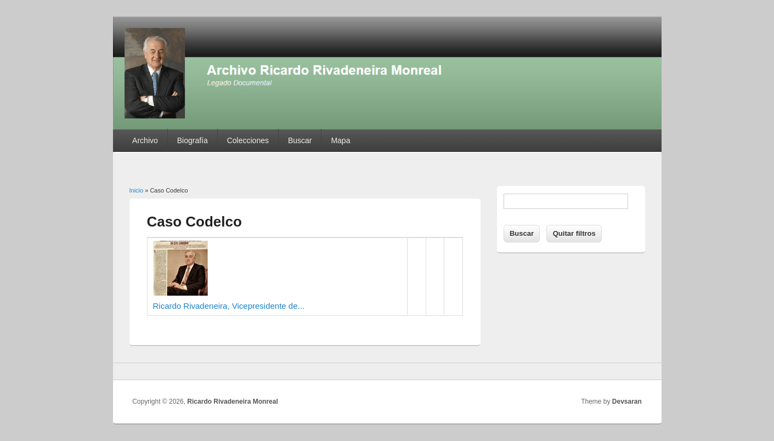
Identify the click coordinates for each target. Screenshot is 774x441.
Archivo (145, 140)
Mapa (340, 140)
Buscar (300, 140)
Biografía (192, 140)
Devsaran (627, 401)
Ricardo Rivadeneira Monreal (232, 401)
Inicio (136, 190)
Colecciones (248, 140)
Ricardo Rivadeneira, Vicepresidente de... (229, 305)
